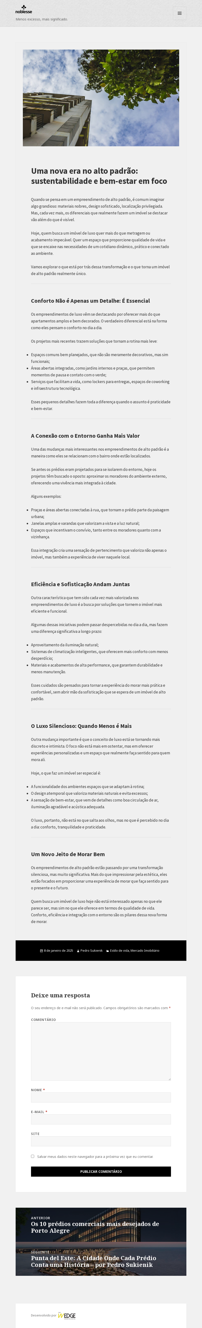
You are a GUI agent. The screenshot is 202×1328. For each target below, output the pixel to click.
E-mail (39, 1112)
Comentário (43, 1019)
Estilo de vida (119, 950)
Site (35, 1133)
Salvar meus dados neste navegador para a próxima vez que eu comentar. (95, 1156)
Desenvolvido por (53, 1315)
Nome (38, 1090)
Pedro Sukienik (92, 950)
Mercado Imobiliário (145, 950)
